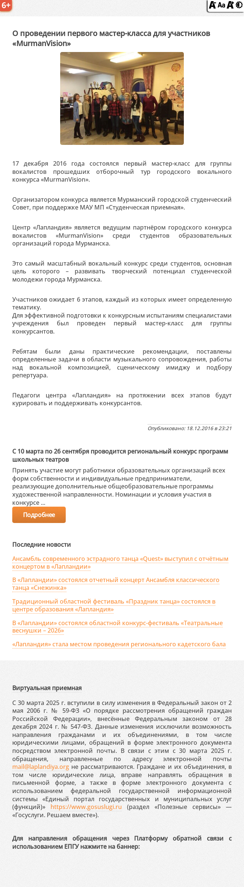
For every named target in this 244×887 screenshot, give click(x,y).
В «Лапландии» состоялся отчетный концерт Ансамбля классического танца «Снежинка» (115, 584)
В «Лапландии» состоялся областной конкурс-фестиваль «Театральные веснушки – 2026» (117, 627)
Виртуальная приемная (47, 688)
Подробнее (39, 515)
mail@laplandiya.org (40, 767)
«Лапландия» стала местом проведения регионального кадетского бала (119, 644)
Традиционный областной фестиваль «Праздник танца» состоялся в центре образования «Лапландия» (113, 605)
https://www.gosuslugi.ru (86, 807)
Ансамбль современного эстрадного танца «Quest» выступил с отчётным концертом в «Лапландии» (120, 563)
